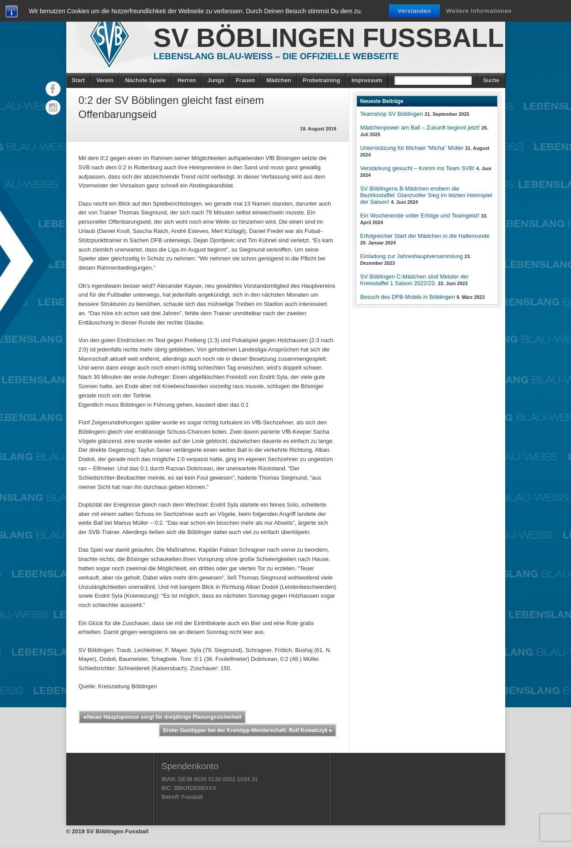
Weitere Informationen (479, 11)
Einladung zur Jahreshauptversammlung (411, 256)
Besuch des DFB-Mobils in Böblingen (407, 297)
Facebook (53, 89)
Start (78, 80)
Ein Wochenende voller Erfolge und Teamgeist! (420, 215)
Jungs (216, 80)
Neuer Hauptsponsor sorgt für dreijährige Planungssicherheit (162, 717)
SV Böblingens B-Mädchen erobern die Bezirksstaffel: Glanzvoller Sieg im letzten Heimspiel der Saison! (426, 195)
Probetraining (321, 80)
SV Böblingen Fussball (329, 38)
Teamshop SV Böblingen (391, 114)
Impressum (367, 80)
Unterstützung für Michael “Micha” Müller (412, 148)
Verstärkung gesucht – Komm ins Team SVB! (417, 168)
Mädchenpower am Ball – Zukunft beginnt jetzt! (420, 127)
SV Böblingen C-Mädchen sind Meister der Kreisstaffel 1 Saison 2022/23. (414, 279)
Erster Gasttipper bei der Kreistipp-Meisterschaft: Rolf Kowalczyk (247, 730)
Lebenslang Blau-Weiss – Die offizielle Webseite (276, 56)
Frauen (245, 80)
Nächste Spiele (145, 80)
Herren (187, 80)
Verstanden (414, 11)
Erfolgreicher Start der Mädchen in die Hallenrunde (425, 236)
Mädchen (278, 80)
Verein (104, 80)
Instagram (53, 107)
